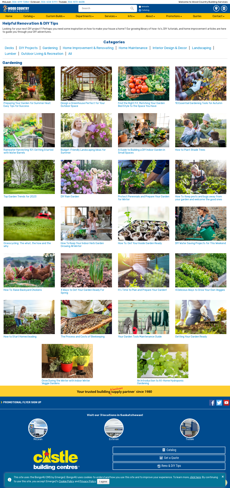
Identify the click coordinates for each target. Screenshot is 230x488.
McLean (38, 439)
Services (110, 16)
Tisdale (190, 439)
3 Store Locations (216, 8)
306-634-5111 (49, 2)
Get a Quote (169, 458)
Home (9, 16)
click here (195, 477)
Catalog (224, 8)
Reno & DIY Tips (169, 466)
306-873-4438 (76, 2)
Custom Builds (54, 16)
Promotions (173, 16)
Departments (84, 16)
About (149, 16)
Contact (217, 16)
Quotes (197, 16)
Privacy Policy (88, 481)
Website (144, 6)
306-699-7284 (20, 2)
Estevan (114, 439)
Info (130, 16)
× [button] (223, 476)
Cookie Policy (66, 481)
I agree (103, 481)
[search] (106, 8)
